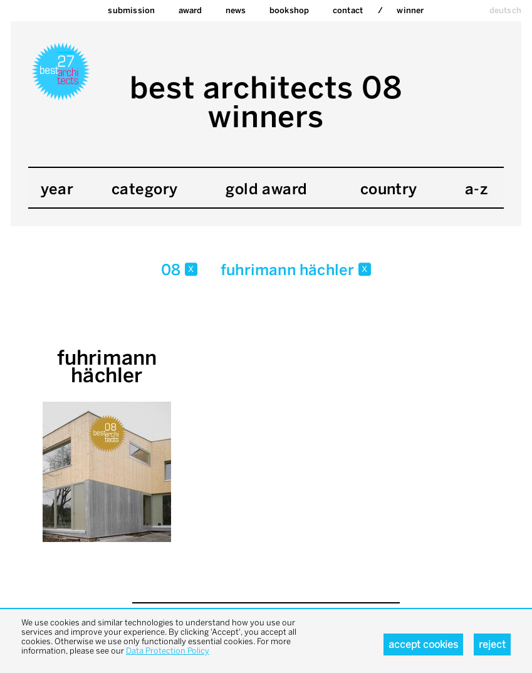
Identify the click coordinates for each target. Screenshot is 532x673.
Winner (410, 10)
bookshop (289, 10)
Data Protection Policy (167, 650)
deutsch (505, 10)
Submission (131, 10)
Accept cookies (423, 644)
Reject (492, 644)
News (236, 10)
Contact (348, 10)
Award (190, 10)
